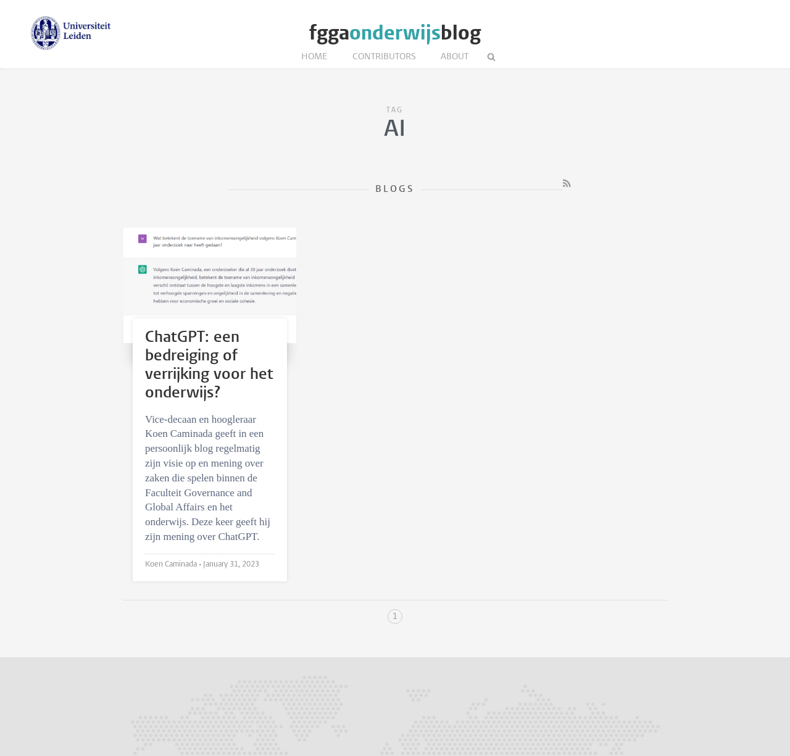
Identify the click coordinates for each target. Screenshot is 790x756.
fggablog (395, 33)
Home (314, 57)
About (454, 57)
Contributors (384, 57)
